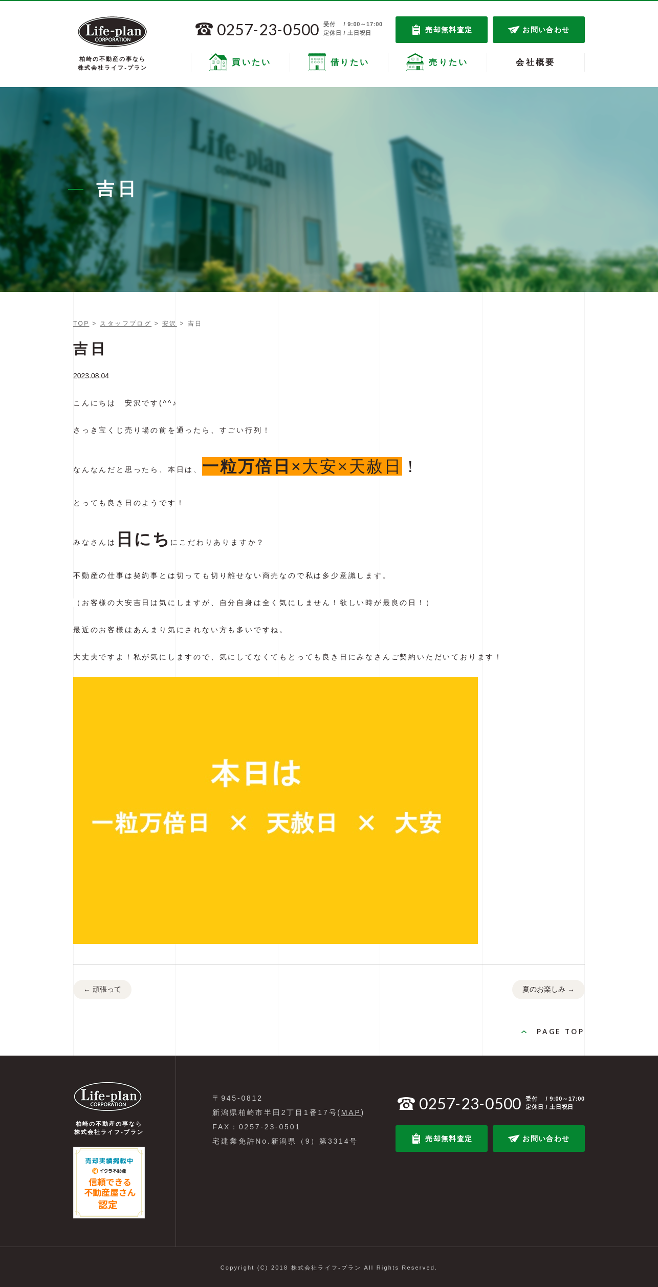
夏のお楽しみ (548, 990)
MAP (351, 1112)
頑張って (102, 990)
